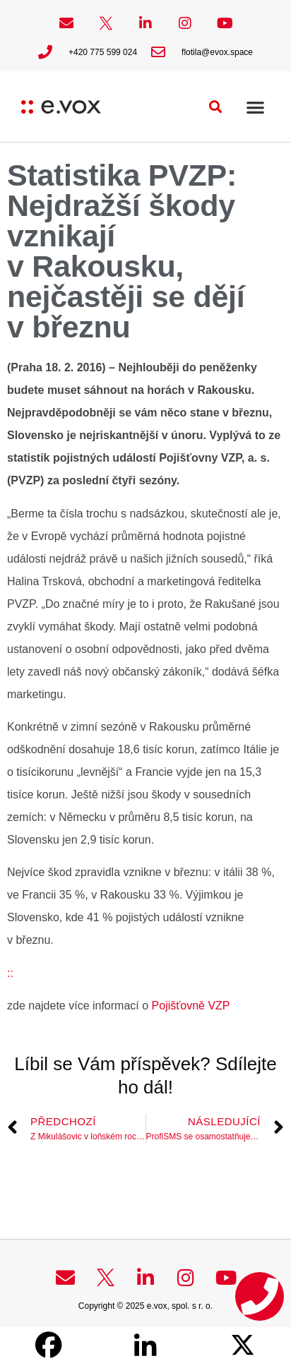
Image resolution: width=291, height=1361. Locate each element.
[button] (215, 107)
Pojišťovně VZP (189, 1006)
